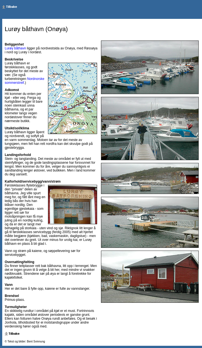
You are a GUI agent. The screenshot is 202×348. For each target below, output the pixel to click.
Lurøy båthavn (15, 48)
